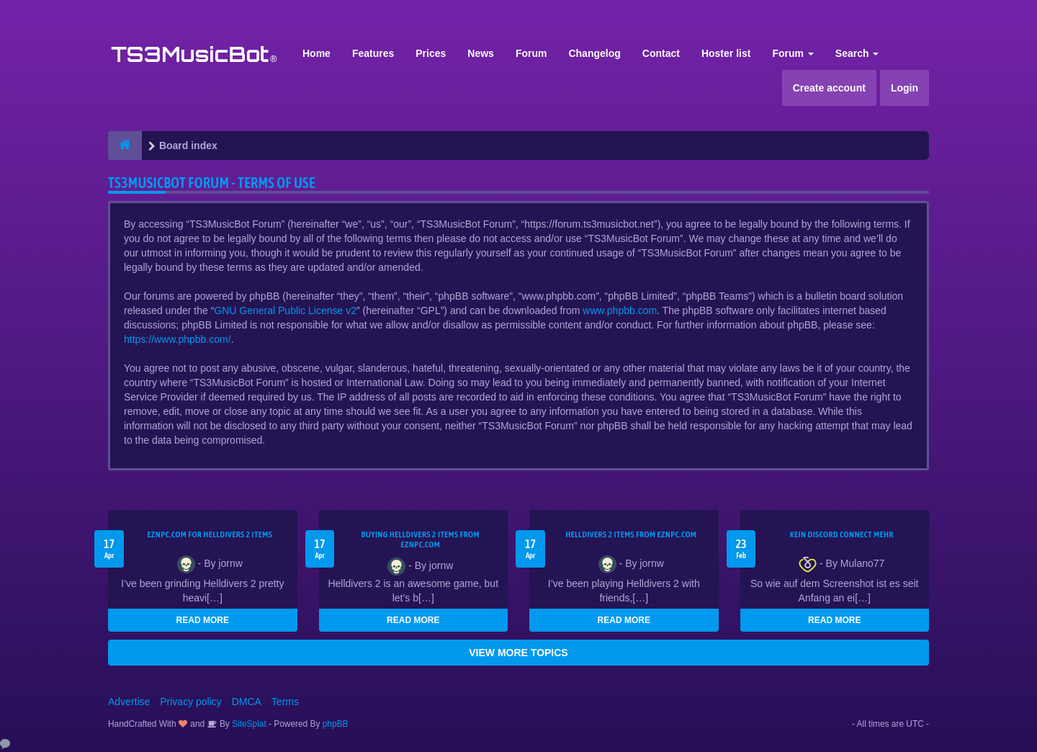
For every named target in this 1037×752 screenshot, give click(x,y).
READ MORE (202, 620)
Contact (661, 53)
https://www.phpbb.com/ (177, 339)
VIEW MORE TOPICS (518, 652)
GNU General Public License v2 (285, 310)
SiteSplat (248, 724)
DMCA (246, 701)
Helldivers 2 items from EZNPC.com (630, 534)
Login (904, 88)
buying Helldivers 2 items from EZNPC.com (421, 539)
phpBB (336, 724)
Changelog (594, 53)
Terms (285, 701)
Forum (531, 53)
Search (857, 53)
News (480, 53)
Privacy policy (191, 701)
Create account (829, 88)
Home (316, 53)
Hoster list (725, 53)
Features (373, 53)
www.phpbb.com (620, 310)
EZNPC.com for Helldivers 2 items (209, 534)
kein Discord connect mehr (842, 534)
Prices (431, 53)
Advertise (129, 701)
